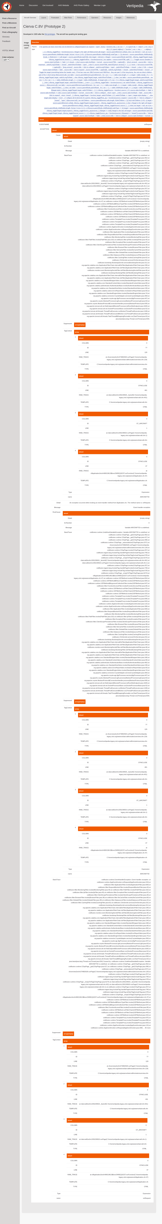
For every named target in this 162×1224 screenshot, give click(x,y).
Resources (107, 17)
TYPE (87, 369)
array (77, 332)
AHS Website (63, 5)
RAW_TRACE (84, 357)
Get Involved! (48, 5)
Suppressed (68, 323)
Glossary (5, 37)
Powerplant (55, 17)
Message (69, 150)
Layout (43, 17)
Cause (58, 135)
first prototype (50, 34)
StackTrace (68, 155)
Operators (94, 17)
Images (118, 17)
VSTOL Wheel (8, 50)
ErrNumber (68, 146)
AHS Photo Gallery (81, 5)
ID (88, 348)
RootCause (57, 512)
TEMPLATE (85, 364)
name (70, 497)
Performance (81, 17)
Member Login (100, 5)
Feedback (6, 41)
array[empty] (80, 325)
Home (21, 5)
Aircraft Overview (30, 17)
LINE (87, 352)
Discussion (33, 5)
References (131, 17)
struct (41, 119)
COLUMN (85, 343)
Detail (70, 141)
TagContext (68, 331)
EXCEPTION (44, 129)
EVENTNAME (44, 124)
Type (70, 492)
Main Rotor (68, 17)
